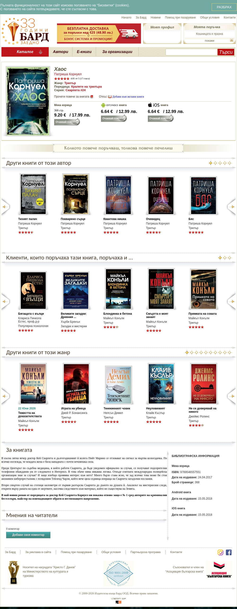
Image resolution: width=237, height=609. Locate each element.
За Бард (141, 17)
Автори (60, 52)
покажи (209, 40)
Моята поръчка (207, 27)
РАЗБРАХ (224, 7)
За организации (117, 52)
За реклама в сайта (38, 552)
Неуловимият (155, 408)
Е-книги (84, 52)
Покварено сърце (73, 219)
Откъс (103, 96)
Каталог (25, 52)
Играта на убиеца (73, 408)
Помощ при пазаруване (180, 17)
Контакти (230, 17)
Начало (127, 17)
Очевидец (153, 219)
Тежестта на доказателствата (30, 414)
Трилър (70, 83)
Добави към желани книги (128, 96)
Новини (156, 17)
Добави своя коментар (28, 535)
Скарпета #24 (76, 90)
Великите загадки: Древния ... (74, 315)
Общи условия (209, 17)
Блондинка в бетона (117, 313)
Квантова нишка (114, 219)
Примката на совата (202, 313)
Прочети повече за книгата (71, 96)
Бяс (191, 219)
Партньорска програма (145, 552)
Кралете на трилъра (86, 86)
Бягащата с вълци (31, 313)
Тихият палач (27, 219)
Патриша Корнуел (68, 74)
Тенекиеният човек (117, 408)
